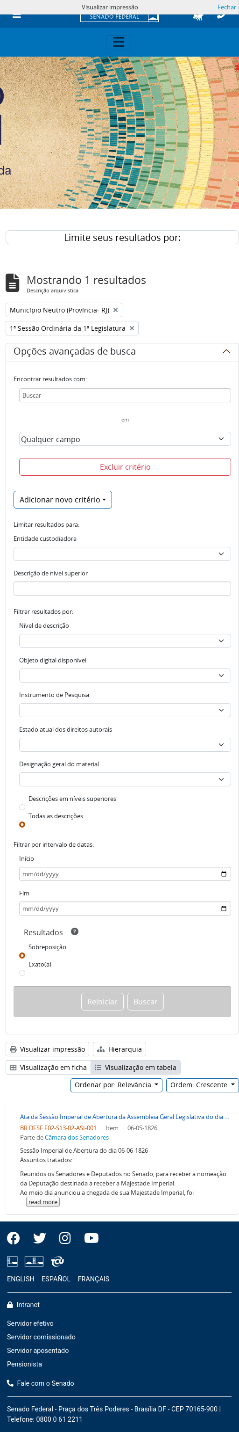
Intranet (23, 1305)
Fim (24, 893)
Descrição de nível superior (51, 573)
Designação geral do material (59, 764)
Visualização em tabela (135, 1067)
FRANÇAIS (94, 1279)
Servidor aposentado (38, 1351)
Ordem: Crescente (199, 1084)
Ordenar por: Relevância (114, 1084)
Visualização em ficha (48, 1067)
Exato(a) (39, 964)
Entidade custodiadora (45, 538)
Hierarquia (119, 1049)
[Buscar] (125, 395)
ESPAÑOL (56, 1279)
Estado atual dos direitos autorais (65, 729)
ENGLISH (21, 1279)
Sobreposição (47, 947)
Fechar (227, 7)
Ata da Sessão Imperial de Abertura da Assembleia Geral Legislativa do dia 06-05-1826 (126, 1116)
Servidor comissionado (41, 1337)
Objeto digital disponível (52, 660)
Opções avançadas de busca (75, 352)
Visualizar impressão (47, 1049)
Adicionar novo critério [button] (60, 499)
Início (26, 858)
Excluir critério (125, 467)
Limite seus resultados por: (122, 237)
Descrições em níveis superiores (72, 798)
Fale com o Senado (40, 1384)
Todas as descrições (55, 816)
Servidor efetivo (30, 1324)
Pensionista (24, 1364)
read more (42, 1202)
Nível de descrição (44, 625)
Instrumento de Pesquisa (54, 695)
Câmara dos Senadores (77, 1137)
